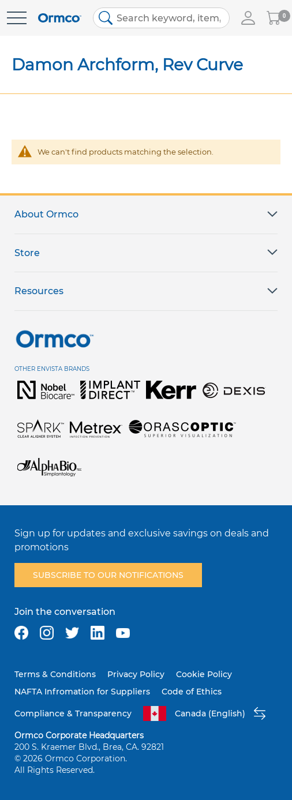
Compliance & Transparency (73, 713)
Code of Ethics (192, 691)
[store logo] (59, 18)
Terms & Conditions (55, 674)
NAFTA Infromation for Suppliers (82, 691)
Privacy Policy (135, 674)
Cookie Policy (204, 674)
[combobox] (161, 17)
